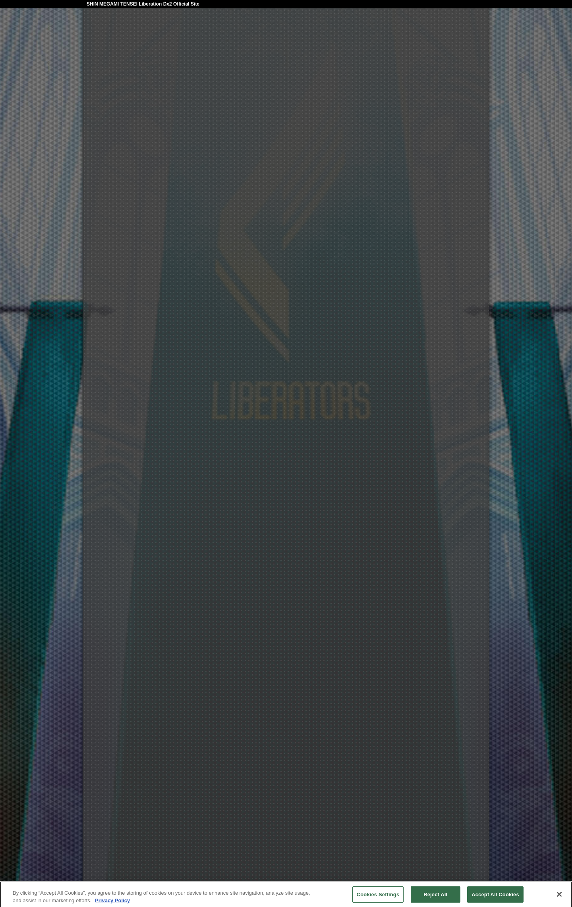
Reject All (435, 896)
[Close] (559, 896)
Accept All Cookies (495, 896)
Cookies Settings (378, 896)
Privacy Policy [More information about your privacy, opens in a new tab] (112, 902)
